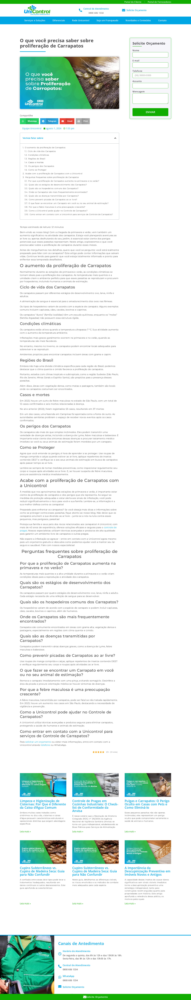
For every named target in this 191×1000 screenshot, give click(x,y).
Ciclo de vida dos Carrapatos (42, 151)
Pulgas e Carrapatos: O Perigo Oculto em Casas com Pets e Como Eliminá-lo (147, 804)
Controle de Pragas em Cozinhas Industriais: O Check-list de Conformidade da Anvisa (95, 806)
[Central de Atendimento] (80, 10)
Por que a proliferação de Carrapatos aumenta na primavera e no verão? (63, 181)
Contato (162, 20)
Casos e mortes (36, 162)
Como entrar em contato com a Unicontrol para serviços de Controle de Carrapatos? (71, 214)
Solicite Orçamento (137, 10)
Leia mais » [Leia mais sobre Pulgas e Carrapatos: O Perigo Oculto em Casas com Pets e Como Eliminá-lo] (130, 831)
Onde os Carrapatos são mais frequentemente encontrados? (58, 192)
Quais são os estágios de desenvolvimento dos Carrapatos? (58, 184)
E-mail (136, 61)
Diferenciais (59, 20)
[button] (29, 121)
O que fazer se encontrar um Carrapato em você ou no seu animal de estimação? (68, 203)
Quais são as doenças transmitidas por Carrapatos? (54, 196)
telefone (45, 745)
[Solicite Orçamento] (123, 10)
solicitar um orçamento (38, 742)
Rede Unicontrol (80, 20)
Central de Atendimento (96, 8)
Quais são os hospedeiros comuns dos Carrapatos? (53, 188)
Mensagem (139, 91)
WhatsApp (68, 976)
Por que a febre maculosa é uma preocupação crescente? (57, 207)
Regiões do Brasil (36, 158)
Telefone (137, 71)
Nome (136, 50)
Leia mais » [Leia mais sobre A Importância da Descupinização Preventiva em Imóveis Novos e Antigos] (130, 903)
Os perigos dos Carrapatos (41, 166)
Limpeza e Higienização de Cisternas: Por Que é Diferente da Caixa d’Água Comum (43, 804)
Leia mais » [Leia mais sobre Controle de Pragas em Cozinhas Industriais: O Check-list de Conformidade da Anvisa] (77, 831)
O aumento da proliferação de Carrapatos (45, 147)
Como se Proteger (37, 170)
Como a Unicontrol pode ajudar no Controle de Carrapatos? (58, 210)
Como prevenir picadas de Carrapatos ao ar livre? (53, 199)
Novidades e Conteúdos (138, 20)
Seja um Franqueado (107, 20)
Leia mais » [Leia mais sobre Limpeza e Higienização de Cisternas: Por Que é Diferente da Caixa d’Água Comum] (25, 831)
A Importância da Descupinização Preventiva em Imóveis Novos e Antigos (147, 871)
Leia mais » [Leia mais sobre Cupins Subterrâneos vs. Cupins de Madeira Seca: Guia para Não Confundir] (25, 903)
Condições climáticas (38, 155)
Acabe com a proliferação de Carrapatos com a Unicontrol (54, 173)
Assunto (137, 81)
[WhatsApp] (59, 977)
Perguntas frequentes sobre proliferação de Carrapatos (52, 177)
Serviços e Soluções (34, 20)
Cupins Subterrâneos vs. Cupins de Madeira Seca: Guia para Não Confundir (42, 871)
